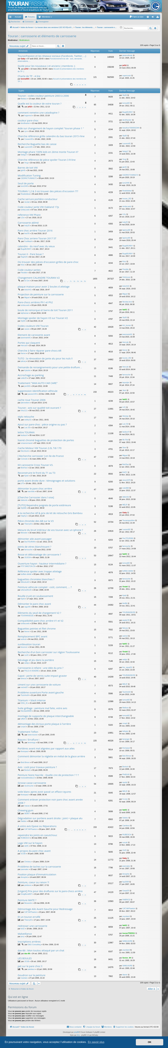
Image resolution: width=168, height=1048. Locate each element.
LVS (124, 407)
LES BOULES (25, 958)
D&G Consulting (34, 944)
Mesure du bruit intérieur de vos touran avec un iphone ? (50, 530)
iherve (23, 353)
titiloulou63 (25, 582)
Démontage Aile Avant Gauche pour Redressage (45, 909)
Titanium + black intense (32, 700)
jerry (22, 936)
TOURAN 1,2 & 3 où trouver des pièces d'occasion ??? (48, 191)
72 (74, 281)
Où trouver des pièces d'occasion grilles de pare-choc (48, 262)
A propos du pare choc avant (34, 850)
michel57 (24, 687)
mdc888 (125, 488)
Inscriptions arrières (29, 941)
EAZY (124, 472)
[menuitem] (136, 16)
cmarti (23, 727)
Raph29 (24, 257)
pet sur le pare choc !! (30, 966)
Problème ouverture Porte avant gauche (41, 692)
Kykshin (27, 370)
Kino (22, 265)
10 (85, 394)
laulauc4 (24, 435)
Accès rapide (11, 17)
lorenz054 (25, 79)
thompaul (24, 751)
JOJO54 (27, 557)
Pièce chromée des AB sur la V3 (36, 521)
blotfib (124, 603)
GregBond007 (26, 894)
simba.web (25, 210)
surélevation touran (29, 644)
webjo (26, 663)
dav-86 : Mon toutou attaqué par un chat (41, 950)
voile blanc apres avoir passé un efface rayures (44, 791)
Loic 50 (27, 428)
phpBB (76, 1032)
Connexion (29, 22)
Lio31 (26, 655)
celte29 (24, 378)
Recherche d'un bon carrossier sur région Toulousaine (49, 652)
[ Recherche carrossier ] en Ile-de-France (41, 455)
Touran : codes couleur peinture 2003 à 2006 (43, 95)
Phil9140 (125, 774)
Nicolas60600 (26, 711)
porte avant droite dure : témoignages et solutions (46, 480)
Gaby (23, 59)
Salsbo (23, 821)
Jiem (124, 390)
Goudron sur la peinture (31, 975)
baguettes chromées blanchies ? (36, 579)
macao (27, 806)
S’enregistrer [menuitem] (158, 17)
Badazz (24, 99)
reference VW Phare (29, 214)
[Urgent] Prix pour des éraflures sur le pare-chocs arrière (50, 891)
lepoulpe (125, 382)
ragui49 (27, 607)
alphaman (25, 313)
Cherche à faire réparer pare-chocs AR (39, 350)
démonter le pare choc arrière (35, 488)
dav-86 (27, 953)
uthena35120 (26, 590)
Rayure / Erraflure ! (28, 739)
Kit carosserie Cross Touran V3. (35, 465)
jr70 (22, 483)
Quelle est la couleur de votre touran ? (39, 103)
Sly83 (124, 95)
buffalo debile (26, 574)
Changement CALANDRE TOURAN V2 (39, 277)
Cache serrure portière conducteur (37, 199)
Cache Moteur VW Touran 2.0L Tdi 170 (39, 448)
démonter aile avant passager (35, 538)
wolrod (23, 639)
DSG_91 (24, 703)
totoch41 (27, 290)
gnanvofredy (127, 55)
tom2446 (24, 186)
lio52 (23, 929)
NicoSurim (25, 451)
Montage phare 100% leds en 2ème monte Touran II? (48, 151)
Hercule (24, 345)
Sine (124, 447)
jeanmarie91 (26, 338)
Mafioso (125, 708)
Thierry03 (28, 524)
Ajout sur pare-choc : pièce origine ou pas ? (42, 424)
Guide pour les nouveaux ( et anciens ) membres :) (46, 65)
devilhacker (25, 123)
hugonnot (28, 115)
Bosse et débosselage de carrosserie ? (39, 554)
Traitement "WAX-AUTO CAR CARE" (38, 383)
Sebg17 (24, 155)
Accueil (18, 17)
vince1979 (126, 480)
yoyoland (126, 916)
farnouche (126, 375)
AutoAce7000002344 (130, 128)
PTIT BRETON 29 (28, 566)
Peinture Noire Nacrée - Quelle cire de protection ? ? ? (48, 775)
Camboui (126, 826)
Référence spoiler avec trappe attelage (40, 571)
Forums (31, 17)
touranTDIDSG (128, 933)
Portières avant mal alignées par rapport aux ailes (46, 748)
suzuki (124, 842)
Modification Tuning (29, 175)
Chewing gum (25, 810)
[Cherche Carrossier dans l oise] (36, 497)
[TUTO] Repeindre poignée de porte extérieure (44, 505)
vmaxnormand (26, 443)
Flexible (24, 273)
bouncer (24, 647)
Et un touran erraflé (29, 916)
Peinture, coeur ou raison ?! (33, 882)
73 (78, 281)
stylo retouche (26, 416)
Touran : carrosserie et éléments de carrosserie (42, 36)
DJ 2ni (26, 281)
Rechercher (15, 22)
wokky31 (27, 420)
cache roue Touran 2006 (31, 399)
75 (85, 281)
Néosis (125, 628)
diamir (124, 975)
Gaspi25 (125, 891)
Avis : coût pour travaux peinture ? (37, 767)
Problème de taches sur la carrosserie (39, 866)
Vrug (26, 163)
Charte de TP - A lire (29, 76)
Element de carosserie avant (34, 334)
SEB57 (27, 813)
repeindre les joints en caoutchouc (37, 835)
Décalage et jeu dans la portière (36, 660)
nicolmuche (28, 786)
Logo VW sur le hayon (30, 843)
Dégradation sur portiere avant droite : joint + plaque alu (50, 818)
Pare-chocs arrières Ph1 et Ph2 (35, 302)
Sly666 (23, 508)
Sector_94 (126, 958)
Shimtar (125, 416)
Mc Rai (125, 440)
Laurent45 (28, 147)
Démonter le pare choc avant (34, 603)
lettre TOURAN (26, 432)
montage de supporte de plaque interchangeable (46, 716)
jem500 (27, 386)
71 (71, 281)
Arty (78, 1035)
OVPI (124, 850)
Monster (24, 533)
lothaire (125, 731)
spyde (124, 782)
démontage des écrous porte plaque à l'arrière (44, 723)
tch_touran (126, 325)
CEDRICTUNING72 (29, 178)
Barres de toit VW (28, 167)
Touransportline (128, 520)
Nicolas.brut (127, 302)
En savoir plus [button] (96, 1042)
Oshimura (126, 277)
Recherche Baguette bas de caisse (37, 144)
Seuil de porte (26, 183)
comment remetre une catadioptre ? (38, 112)
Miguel (27, 297)
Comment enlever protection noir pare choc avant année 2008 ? (50, 801)
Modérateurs (24, 40)
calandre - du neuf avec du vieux (36, 246)
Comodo (24, 459)
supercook (126, 75)
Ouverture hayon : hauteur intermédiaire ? (42, 563)
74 (81, 281)
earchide (31, 491)
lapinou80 (126, 230)
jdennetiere (25, 403)
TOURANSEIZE (27, 616)
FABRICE (126, 900)
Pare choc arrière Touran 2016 (35, 230)
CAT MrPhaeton (30, 829)
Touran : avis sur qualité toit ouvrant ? (39, 407)
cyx (25, 131)
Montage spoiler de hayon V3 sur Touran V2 (43, 318)
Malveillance (25, 933)
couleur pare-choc (28, 120)
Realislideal (25, 194)
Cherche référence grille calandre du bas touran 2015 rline (51, 136)
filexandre (28, 903)
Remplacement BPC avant (32, 636)
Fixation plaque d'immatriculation (37, 874)
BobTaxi (24, 468)
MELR (124, 505)
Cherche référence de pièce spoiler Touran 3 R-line (47, 159)
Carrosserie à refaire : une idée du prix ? (40, 667)
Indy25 (27, 226)
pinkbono (28, 885)
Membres (46, 17)
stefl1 (26, 846)
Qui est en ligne (18, 997)
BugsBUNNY (127, 112)
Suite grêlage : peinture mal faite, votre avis (42, 708)
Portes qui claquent (29, 342)
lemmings (31, 742)
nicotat (27, 202)
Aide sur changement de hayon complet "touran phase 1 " (51, 128)
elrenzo (24, 678)
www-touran (32, 735)
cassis (26, 329)
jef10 (26, 69)
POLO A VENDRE (31, 671)
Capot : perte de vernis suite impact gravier (42, 675)
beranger (126, 739)
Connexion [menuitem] (153, 17)
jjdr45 (23, 170)
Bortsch (27, 770)
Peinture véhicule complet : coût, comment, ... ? (45, 587)
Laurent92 (126, 529)
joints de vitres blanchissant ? (34, 546)
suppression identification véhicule (37, 390)
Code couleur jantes (29, 269)
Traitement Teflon (28, 731)
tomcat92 (126, 103)
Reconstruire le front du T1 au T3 (36, 472)
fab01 (124, 310)
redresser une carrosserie (32, 925)
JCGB (23, 854)
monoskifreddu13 (28, 778)
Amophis (24, 877)
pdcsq (23, 361)
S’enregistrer (43, 22)
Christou (27, 862)
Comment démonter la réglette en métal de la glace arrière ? (51, 758)
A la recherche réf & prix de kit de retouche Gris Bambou (50, 513)
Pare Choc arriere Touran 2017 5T (37, 238)
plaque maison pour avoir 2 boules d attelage (44, 286)
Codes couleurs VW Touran (33, 325)
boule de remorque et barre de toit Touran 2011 (45, 310)
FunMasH (28, 241)
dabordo (24, 500)
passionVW (32, 394)
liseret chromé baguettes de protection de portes (46, 440)
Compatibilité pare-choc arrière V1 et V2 (40, 620)
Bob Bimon (25, 762)
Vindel (125, 587)
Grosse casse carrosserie (32, 782)
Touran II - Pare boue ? (30, 254)
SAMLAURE (127, 941)
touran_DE (126, 199)
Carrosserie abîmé (28, 222)
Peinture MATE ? (27, 900)
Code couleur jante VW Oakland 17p (38, 207)
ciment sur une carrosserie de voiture (39, 684)
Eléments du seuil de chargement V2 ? (39, 612)
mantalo (24, 978)
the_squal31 (127, 667)
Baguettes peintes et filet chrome (37, 628)
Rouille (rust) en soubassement (35, 596)
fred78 (26, 233)
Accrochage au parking (31, 375)
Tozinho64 (25, 695)
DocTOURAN (29, 542)
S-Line (125, 799)
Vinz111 (24, 410)
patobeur (31, 969)
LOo (22, 218)
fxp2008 (125, 882)
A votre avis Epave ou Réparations (37, 826)
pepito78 (125, 620)
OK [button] (149, 1042)
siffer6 (23, 719)
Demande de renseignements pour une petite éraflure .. (50, 367)
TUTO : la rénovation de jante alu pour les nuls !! (45, 358)
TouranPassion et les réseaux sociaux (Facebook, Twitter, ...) (52, 55)
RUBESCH (25, 838)
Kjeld (26, 476)
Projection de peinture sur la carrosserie (41, 294)
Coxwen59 (28, 139)
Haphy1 (24, 516)
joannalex (25, 869)
